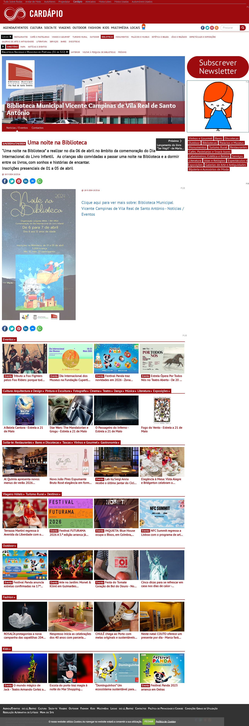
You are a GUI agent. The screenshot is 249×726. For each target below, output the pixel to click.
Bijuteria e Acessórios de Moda (209, 169)
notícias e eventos (37, 46)
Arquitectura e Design (29, 391)
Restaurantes (24, 442)
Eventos (9, 339)
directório (12, 46)
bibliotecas (107, 36)
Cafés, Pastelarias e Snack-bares (209, 152)
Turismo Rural (36, 494)
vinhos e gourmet (61, 36)
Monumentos (197, 147)
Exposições (161, 391)
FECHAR (148, 721)
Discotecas (232, 138)
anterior (75, 52)
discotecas (74, 41)
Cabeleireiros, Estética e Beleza (209, 156)
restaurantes (21, 36)
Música (131, 391)
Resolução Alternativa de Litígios (20, 712)
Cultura (36, 28)
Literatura (144, 391)
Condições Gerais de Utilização (201, 708)
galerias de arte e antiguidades (18, 41)
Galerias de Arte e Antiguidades (225, 165)
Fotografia (81, 391)
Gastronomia (110, 442)
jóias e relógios (179, 36)
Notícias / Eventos (17, 127)
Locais (135, 28)
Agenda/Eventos (15, 28)
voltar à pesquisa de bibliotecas (99, 52)
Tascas (67, 442)
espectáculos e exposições (203, 36)
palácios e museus (140, 36)
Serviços (237, 156)
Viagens (65, 28)
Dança (119, 391)
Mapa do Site (47, 712)
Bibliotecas (209, 143)
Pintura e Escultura (58, 391)
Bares (218, 138)
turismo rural (80, 36)
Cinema (96, 391)
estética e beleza (160, 36)
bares (63, 41)
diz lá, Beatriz (29, 708)
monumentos (122, 36)
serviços (54, 41)
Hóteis (19, 494)
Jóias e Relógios (214, 160)
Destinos (54, 494)
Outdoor (79, 28)
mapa (22, 46)
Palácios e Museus (232, 143)
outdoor (94, 36)
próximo (122, 52)
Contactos (37, 127)
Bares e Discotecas (48, 442)
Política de (165, 721)
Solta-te (50, 28)
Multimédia (119, 28)
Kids (106, 28)
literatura (41, 41)
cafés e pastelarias (39, 36)
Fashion (94, 28)
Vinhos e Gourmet (87, 442)
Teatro (108, 391)
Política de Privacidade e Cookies (165, 708)
